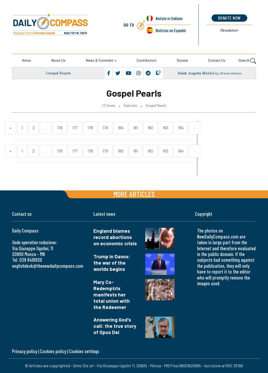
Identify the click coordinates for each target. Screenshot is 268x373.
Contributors (147, 60)
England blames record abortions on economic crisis (115, 237)
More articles (134, 194)
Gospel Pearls (58, 73)
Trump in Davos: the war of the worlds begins (111, 262)
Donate (182, 60)
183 (165, 127)
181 (135, 127)
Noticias (170, 30)
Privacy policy (24, 351)
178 (90, 127)
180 (121, 127)
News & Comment (99, 60)
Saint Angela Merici (196, 73)
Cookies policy (53, 351)
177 (75, 127)
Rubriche (130, 105)
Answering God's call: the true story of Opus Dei (114, 326)
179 (105, 127)
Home (26, 60)
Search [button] (247, 60)
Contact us (216, 60)
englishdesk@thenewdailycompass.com (47, 266)
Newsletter (229, 30)
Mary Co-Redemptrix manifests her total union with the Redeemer (111, 294)
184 (181, 127)
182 (150, 127)
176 (60, 127)
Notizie (168, 18)
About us (58, 60)
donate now (229, 18)
